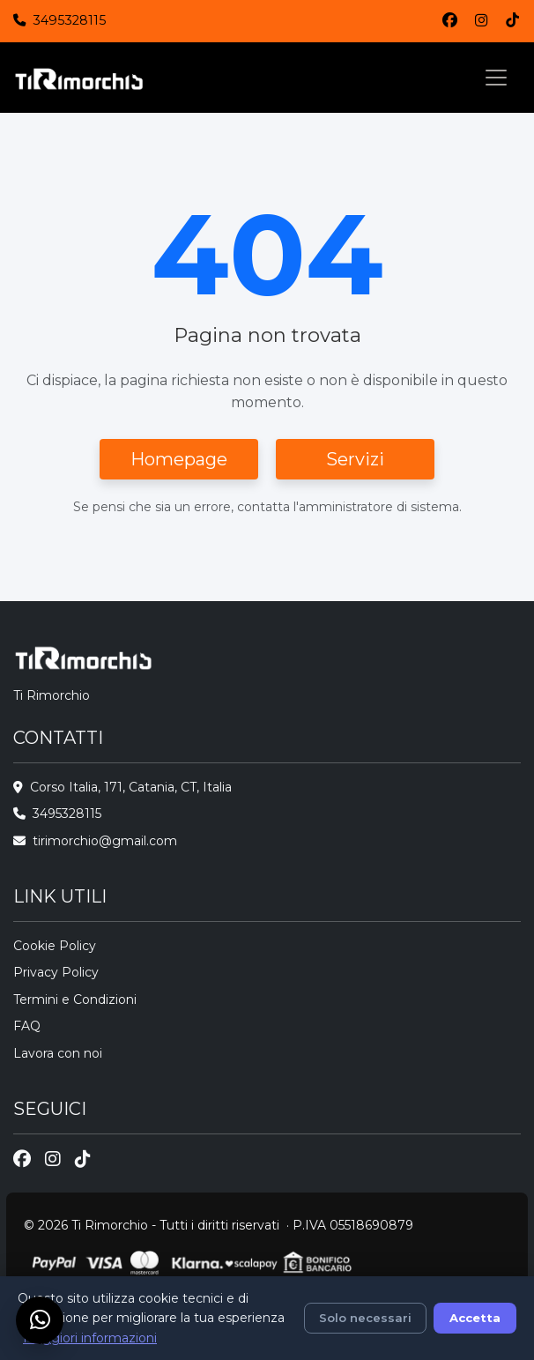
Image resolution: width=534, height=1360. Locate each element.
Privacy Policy (56, 972)
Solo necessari (365, 1318)
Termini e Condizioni (75, 999)
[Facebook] (450, 20)
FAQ (27, 1026)
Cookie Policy (54, 946)
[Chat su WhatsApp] (39, 1320)
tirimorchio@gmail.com (105, 841)
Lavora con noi (57, 1053)
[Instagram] (481, 20)
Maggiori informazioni (90, 1338)
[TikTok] (512, 20)
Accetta (475, 1318)
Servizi (355, 459)
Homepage (178, 459)
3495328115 (69, 20)
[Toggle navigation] (496, 77)
